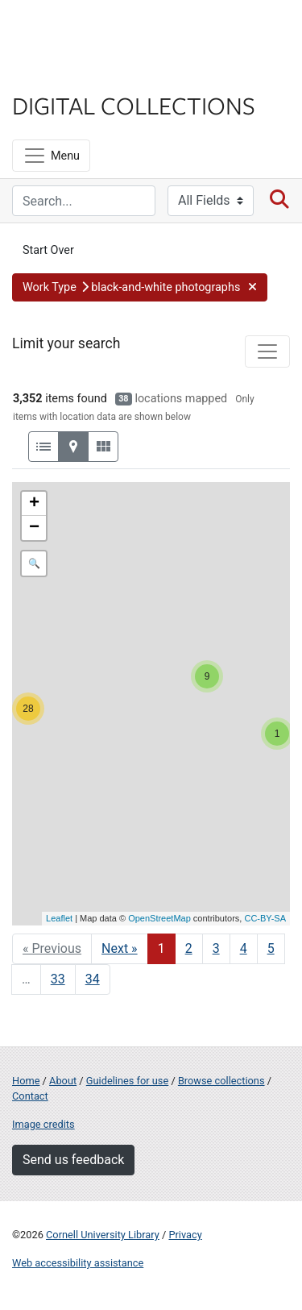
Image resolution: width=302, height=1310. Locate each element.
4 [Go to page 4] (243, 948)
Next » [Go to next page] (119, 948)
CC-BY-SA (265, 918)
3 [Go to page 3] (216, 948)
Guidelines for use (127, 1081)
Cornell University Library (102, 1235)
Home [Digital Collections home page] (25, 1081)
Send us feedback (73, 1159)
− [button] (34, 528)
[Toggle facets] (267, 351)
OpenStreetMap (159, 918)
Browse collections (221, 1081)
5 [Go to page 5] (271, 948)
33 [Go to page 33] (58, 979)
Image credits (43, 1124)
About (63, 1081)
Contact (30, 1096)
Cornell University (92, 31)
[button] (139, 287)
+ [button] (34, 504)
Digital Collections (133, 105)
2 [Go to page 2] (188, 948)
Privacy (184, 1235)
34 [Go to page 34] (92, 979)
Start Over (48, 250)
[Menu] (51, 155)
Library (60, 74)
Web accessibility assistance (77, 1263)
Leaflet (59, 918)
